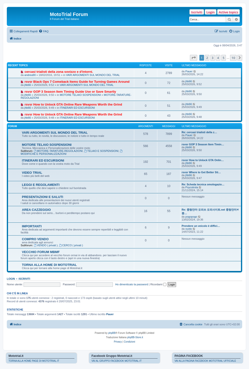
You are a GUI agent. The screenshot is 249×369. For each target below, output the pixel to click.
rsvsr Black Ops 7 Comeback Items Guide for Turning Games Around (77, 81)
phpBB (112, 333)
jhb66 (27, 84)
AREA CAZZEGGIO (36, 210)
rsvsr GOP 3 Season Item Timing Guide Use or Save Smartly (70, 91)
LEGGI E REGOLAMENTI (41, 185)
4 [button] (218, 58)
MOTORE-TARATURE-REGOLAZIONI (58, 150)
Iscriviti (196, 12)
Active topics (228, 12)
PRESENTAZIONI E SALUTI (42, 197)
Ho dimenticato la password (131, 284)
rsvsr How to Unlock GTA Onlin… (203, 160)
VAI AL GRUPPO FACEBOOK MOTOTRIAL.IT (116, 361)
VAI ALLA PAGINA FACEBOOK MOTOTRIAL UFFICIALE (205, 361)
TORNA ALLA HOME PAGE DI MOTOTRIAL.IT (34, 361)
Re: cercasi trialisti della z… (199, 132)
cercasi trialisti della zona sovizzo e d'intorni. (59, 72)
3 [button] (212, 58)
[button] (193, 58)
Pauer (188, 71)
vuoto (188, 228)
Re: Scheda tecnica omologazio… (203, 184)
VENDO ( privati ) (46, 245)
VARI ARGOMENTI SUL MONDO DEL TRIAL (93, 75)
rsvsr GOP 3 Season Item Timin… (203, 144)
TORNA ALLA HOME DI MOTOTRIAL (49, 265)
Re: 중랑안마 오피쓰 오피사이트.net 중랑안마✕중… (210, 211)
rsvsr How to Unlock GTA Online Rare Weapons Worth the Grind (73, 104)
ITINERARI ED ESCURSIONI (77, 107)
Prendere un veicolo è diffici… (201, 225)
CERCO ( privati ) (71, 245)
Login (210, 12)
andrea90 (30, 75)
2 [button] (207, 58)
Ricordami (158, 284)
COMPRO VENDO (35, 239)
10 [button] (233, 58)
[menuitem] (43, 31)
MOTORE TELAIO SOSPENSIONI (80, 94)
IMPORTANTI (32, 226)
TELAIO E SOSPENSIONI (101, 150)
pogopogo (191, 216)
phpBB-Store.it (135, 337)
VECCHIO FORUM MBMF (41, 252)
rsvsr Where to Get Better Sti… (201, 172)
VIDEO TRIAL (32, 172)
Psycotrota (191, 187)
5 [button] (223, 58)
